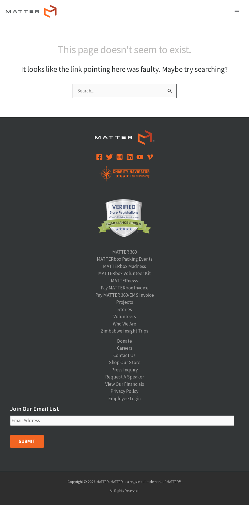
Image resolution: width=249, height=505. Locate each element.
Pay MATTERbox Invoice (125, 288)
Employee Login (124, 398)
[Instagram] (119, 157)
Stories (124, 309)
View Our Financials (124, 384)
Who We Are (124, 324)
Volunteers (124, 316)
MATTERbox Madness (124, 266)
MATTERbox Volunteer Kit (124, 273)
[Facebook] (99, 157)
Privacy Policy (124, 391)
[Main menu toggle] (237, 11)
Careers (124, 348)
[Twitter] (109, 157)
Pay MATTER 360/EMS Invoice (124, 295)
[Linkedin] (129, 157)
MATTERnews (124, 281)
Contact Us (124, 355)
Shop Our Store (124, 362)
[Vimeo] (150, 157)
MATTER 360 (124, 252)
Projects (124, 302)
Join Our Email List (34, 409)
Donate (124, 341)
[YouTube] (139, 157)
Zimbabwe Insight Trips (124, 331)
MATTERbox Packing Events (124, 259)
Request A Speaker (124, 377)
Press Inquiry (124, 370)
